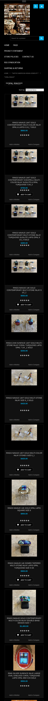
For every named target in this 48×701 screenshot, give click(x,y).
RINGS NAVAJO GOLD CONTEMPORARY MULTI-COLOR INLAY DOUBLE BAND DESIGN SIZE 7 (24, 620)
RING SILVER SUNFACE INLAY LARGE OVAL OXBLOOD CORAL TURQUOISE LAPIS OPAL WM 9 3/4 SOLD (24, 675)
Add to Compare (33, 144)
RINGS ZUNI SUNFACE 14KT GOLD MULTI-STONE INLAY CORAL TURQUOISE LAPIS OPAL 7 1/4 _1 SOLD (24, 345)
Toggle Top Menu (24, 1)
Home (6, 73)
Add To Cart (24, 194)
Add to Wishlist (14, 144)
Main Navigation (6, 38)
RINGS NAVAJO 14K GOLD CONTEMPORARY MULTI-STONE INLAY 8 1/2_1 (24, 290)
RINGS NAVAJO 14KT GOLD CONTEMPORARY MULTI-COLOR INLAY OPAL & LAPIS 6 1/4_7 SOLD (24, 125)
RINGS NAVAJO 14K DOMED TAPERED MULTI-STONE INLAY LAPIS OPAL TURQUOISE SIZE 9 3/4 (24, 565)
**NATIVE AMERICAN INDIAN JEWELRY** (25, 73)
